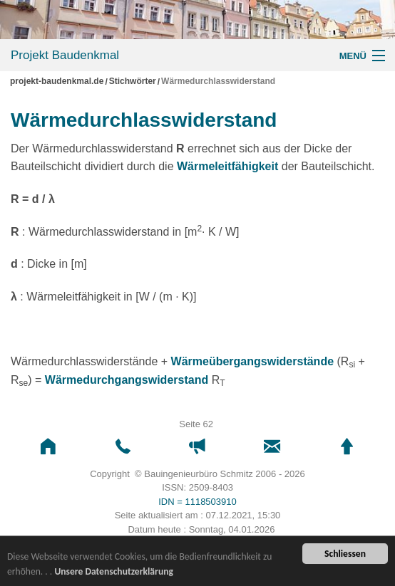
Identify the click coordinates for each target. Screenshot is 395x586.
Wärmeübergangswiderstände (252, 361)
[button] (48, 447)
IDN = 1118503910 (197, 501)
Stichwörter (132, 81)
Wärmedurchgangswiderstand (126, 380)
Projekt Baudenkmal (65, 55)
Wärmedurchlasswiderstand (218, 81)
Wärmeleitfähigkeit (227, 166)
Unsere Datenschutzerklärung (113, 572)
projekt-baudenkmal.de (56, 81)
